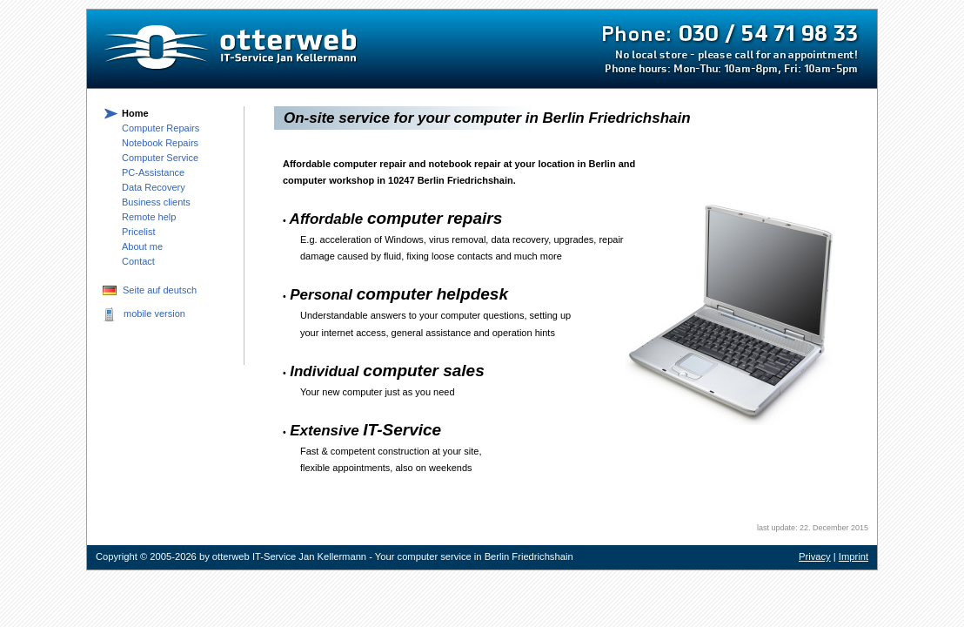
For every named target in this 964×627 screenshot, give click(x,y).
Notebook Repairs (160, 143)
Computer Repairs (160, 128)
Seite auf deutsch (160, 290)
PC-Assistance (153, 172)
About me (142, 246)
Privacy (815, 556)
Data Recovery (153, 187)
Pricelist (139, 231)
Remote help (149, 217)
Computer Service (160, 157)
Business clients (156, 202)
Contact (138, 261)
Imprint (853, 556)
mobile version (154, 313)
